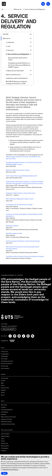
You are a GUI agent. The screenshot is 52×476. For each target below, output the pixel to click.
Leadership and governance (8, 424)
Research (3, 390)
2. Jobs (8, 46)
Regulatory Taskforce (12, 226)
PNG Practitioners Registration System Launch (20, 199)
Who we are (4, 404)
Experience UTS (5, 387)
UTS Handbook (4, 448)
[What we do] (17, 9)
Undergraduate (5, 353)
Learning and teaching (6, 409)
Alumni (2, 395)
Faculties (3, 407)
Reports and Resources (13, 74)
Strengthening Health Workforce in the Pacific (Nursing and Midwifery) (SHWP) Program (19, 65)
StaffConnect (4, 443)
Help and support (5, 436)
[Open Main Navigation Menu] (43, 4)
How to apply (4, 358)
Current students (5, 433)
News (2, 383)
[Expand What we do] (31, 38)
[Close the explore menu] (31, 34)
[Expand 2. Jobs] (31, 46)
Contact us (3, 450)
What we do (6, 38)
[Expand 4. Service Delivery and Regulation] (31, 54)
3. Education (10, 50)
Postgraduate (4, 356)
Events (2, 385)
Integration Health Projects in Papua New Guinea (20, 193)
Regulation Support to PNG (14, 233)
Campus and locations (6, 419)
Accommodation (5, 368)
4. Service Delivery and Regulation (17, 54)
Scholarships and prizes (7, 361)
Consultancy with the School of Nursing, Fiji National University (25, 256)
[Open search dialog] (48, 4)
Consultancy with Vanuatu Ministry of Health (19, 204)
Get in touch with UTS (8, 329)
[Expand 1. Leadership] (31, 42)
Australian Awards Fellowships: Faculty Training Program (23, 241)
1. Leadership (10, 42)
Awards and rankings (6, 421)
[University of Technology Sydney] (2, 9)
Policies (3, 441)
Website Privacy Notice (10, 469)
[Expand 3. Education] (31, 50)
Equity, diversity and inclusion (8, 416)
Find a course (4, 351)
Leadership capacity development (17, 78)
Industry (3, 380)
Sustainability (4, 412)
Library (2, 438)
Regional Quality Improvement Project (17, 59)
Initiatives (3, 414)
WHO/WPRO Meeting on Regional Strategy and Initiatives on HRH (16, 82)
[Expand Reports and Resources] (31, 75)
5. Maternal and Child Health (15, 71)
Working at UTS (5, 445)
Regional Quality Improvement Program (18, 170)
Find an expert (4, 378)
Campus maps (4, 365)
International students (6, 363)
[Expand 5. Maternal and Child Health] (31, 71)
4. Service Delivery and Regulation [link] (34, 9)
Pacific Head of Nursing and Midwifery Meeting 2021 (21, 176)
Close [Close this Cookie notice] (4, 473)
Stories (3, 392)
